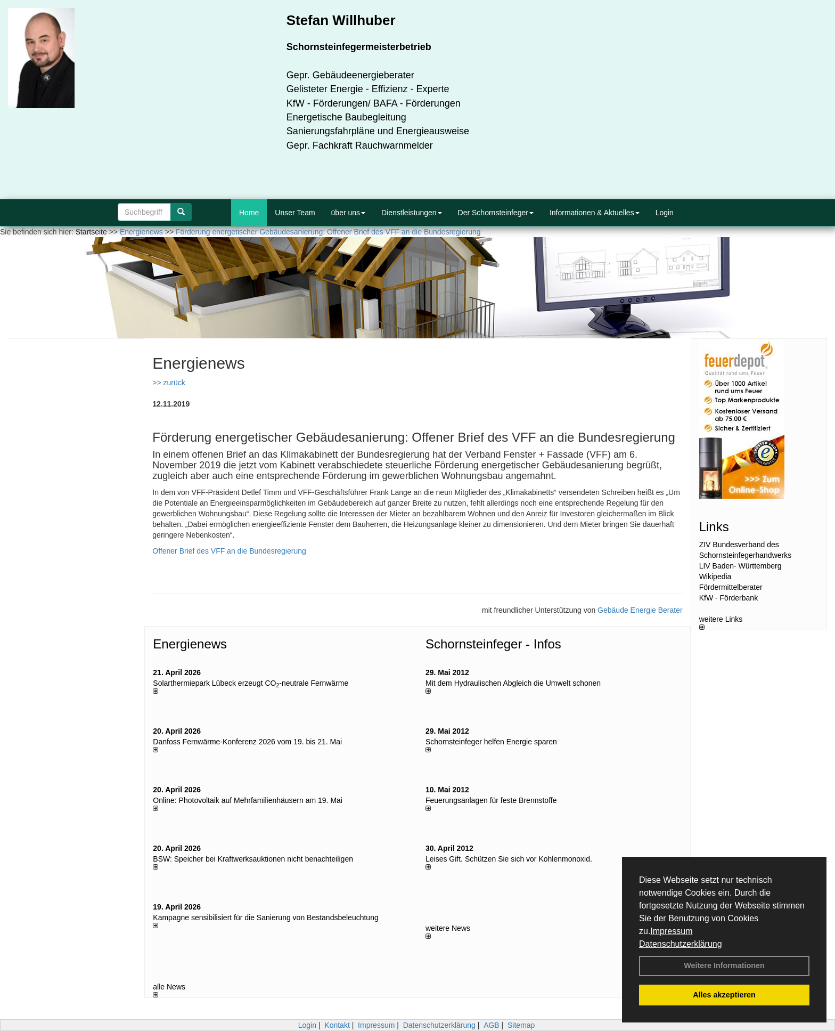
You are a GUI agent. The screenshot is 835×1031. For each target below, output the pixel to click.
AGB (492, 1025)
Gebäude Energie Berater (640, 610)
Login (665, 212)
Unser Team (295, 212)
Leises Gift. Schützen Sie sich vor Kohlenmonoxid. (508, 859)
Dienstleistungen (411, 212)
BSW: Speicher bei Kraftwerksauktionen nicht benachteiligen (253, 859)
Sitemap (521, 1025)
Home (249, 212)
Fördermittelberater (731, 587)
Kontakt (336, 1025)
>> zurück (168, 382)
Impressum (671, 931)
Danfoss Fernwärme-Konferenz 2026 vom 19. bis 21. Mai (247, 741)
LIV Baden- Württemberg (740, 566)
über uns (348, 212)
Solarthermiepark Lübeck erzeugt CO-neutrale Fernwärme (250, 683)
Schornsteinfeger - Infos (493, 644)
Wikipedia (715, 576)
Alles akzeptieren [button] (724, 995)
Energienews (190, 644)
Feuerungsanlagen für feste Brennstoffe (490, 800)
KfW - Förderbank (728, 598)
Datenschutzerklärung (680, 943)
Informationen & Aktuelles (595, 212)
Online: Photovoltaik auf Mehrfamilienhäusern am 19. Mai (247, 800)
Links (714, 526)
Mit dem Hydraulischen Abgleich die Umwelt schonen (513, 683)
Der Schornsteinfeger (496, 212)
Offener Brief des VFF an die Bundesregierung (229, 551)
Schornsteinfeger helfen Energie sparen (491, 741)
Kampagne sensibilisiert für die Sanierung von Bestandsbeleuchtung (265, 917)
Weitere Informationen (724, 965)
